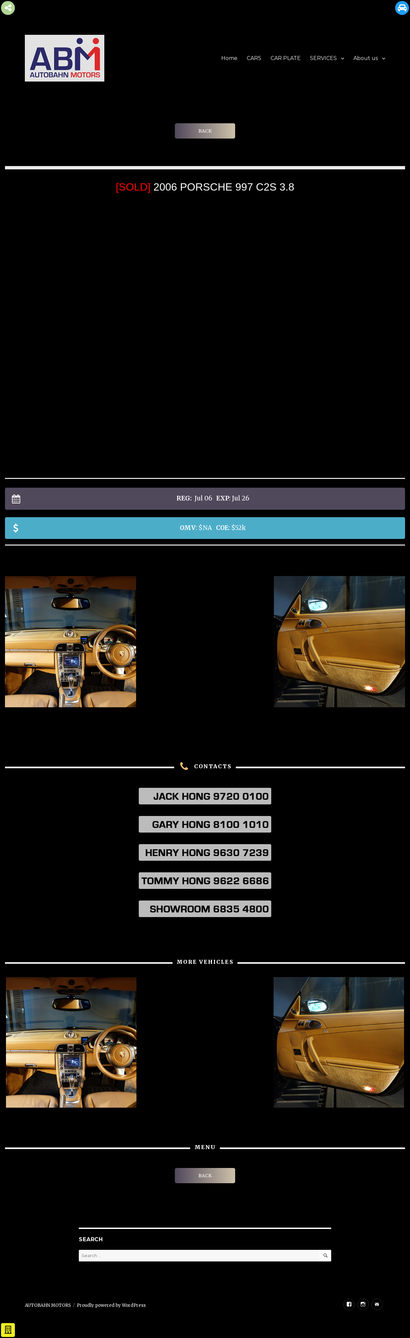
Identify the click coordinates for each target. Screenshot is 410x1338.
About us (365, 58)
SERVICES (323, 58)
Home (229, 58)
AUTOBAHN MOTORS (48, 1305)
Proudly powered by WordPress (111, 1305)
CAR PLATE (286, 58)
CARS (254, 58)
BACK (205, 131)
